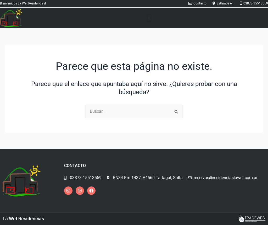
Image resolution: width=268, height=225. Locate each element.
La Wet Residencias (23, 218)
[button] (149, 18)
